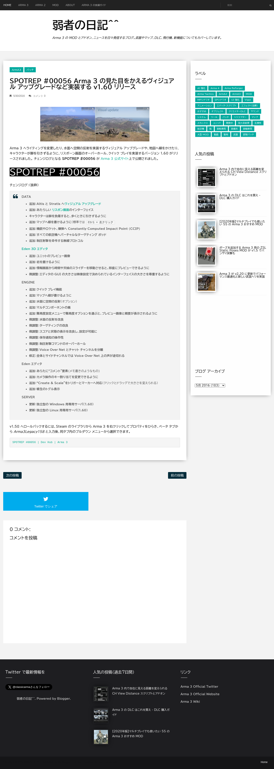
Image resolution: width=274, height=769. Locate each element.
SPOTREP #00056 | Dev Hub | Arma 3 (39, 442)
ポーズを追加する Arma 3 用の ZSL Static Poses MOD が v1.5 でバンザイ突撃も (242, 250)
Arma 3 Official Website (200, 694)
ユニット (217, 123)
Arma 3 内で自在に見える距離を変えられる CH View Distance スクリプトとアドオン (243, 172)
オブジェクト (217, 111)
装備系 (234, 129)
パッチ (30, 69)
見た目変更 (243, 123)
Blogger (63, 698)
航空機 (200, 129)
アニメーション (204, 105)
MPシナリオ (203, 100)
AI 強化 (201, 88)
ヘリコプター (240, 117)
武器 (235, 134)
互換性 (258, 123)
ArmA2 (223, 94)
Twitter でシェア (45, 506)
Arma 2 (40, 5)
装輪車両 (247, 129)
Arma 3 (23, 5)
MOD (55, 5)
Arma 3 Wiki (190, 701)
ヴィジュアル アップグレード (82, 203)
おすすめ (201, 111)
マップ (255, 117)
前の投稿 (177, 475)
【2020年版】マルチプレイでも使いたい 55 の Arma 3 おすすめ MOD (242, 223)
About (70, 5)
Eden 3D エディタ (35, 248)
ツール (214, 117)
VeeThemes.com (108, 762)
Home (7, 5)
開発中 (229, 123)
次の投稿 (12, 475)
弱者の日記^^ (85, 24)
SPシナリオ (220, 100)
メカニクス (202, 123)
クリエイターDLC (237, 111)
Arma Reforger (234, 88)
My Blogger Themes (69, 762)
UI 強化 (235, 100)
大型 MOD (203, 134)
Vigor (248, 100)
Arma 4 (214, 88)
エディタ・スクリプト (226, 105)
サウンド (255, 111)
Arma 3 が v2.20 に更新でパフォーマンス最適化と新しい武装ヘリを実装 (242, 275)
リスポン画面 (60, 209)
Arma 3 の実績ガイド (94, 5)
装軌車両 (221, 129)
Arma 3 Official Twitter (199, 686)
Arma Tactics (205, 94)
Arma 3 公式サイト (115, 158)
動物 (226, 134)
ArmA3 (16, 69)
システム (201, 117)
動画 (216, 134)
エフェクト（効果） (249, 105)
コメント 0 (39, 95)
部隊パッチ (248, 134)
